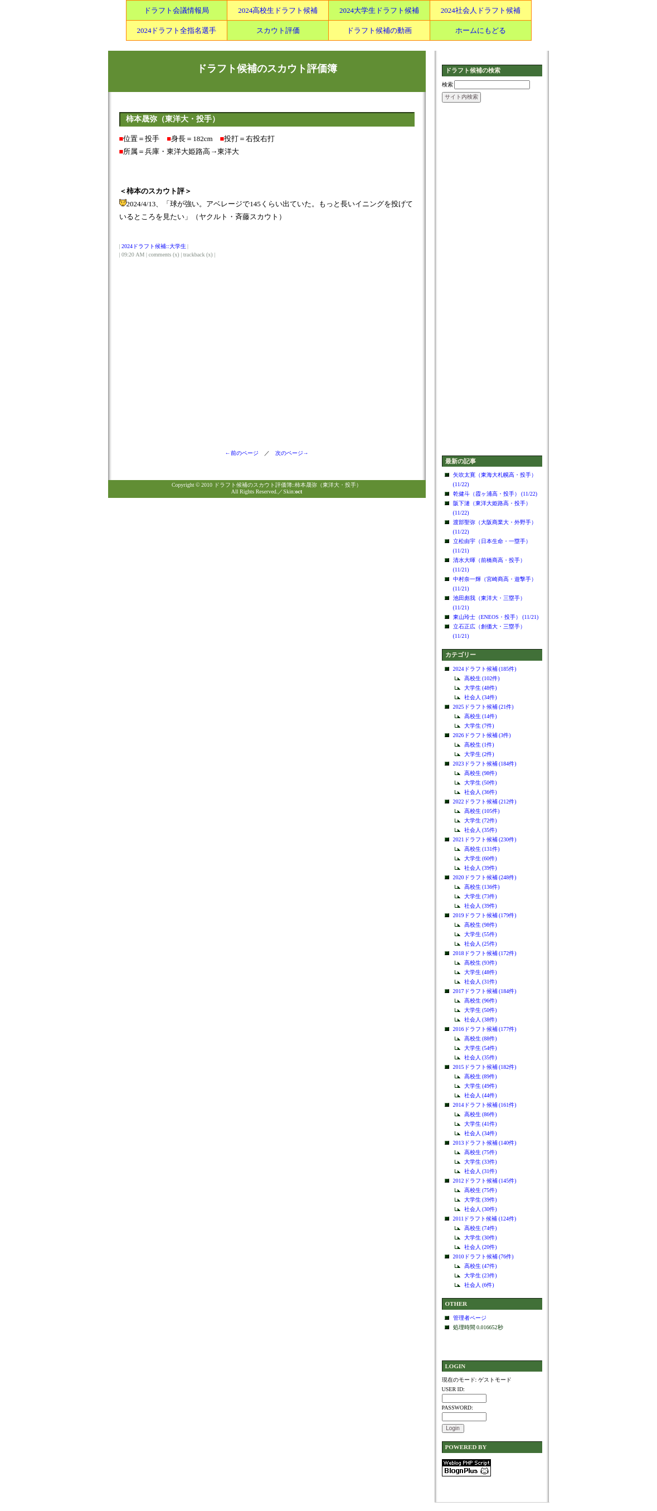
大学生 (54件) (480, 1048)
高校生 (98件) (480, 773)
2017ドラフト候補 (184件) (485, 991)
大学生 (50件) (480, 782)
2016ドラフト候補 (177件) (485, 1029)
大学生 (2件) (479, 754)
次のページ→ (289, 453)
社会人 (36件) (480, 792)
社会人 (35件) (480, 830)
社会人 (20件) (480, 1247)
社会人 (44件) (480, 1095)
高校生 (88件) (480, 1038)
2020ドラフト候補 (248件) (485, 877)
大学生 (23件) (480, 1275)
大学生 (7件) (479, 726)
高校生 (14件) (480, 716)
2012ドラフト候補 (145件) (485, 1181)
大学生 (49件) (480, 1086)
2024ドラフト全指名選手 (176, 30)
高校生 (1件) (479, 745)
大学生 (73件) (480, 896)
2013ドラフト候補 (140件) (485, 1143)
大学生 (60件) (480, 858)
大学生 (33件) (480, 1162)
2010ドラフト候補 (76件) (483, 1256)
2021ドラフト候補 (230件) (485, 839)
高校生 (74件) (480, 1228)
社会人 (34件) (480, 697)
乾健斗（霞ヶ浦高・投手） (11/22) (495, 494)
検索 (447, 84)
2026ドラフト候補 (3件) (482, 735)
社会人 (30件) (480, 1209)
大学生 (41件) (480, 1124)
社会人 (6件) (479, 1285)
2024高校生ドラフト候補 (278, 10)
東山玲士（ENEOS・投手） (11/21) (496, 617)
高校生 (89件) (480, 1076)
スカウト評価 (278, 30)
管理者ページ (469, 1318)
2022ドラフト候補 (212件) (485, 801)
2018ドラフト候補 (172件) (485, 953)
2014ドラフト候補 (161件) (485, 1105)
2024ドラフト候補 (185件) (485, 669)
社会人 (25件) (480, 944)
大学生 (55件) (480, 934)
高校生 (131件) (482, 849)
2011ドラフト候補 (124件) (485, 1218)
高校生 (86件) (480, 1114)
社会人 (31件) (480, 982)
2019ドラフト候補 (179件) (485, 915)
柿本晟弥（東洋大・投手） (173, 119)
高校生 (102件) (482, 678)
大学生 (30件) (480, 1237)
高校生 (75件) (480, 1152)
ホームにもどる (480, 30)
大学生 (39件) (480, 1200)
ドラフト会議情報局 (176, 10)
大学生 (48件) (480, 688)
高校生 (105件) (482, 811)
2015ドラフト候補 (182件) (485, 1067)
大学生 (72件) (480, 820)
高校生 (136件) (482, 887)
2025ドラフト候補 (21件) (483, 707)
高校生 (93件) (480, 963)
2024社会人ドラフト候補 (480, 10)
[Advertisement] (492, 280)
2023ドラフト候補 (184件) (485, 764)
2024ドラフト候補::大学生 (153, 246)
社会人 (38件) (480, 1019)
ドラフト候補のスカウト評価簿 (267, 68)
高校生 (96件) (480, 1000)
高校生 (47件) (480, 1266)
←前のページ (244, 453)
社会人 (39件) (480, 868)
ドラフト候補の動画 (379, 30)
